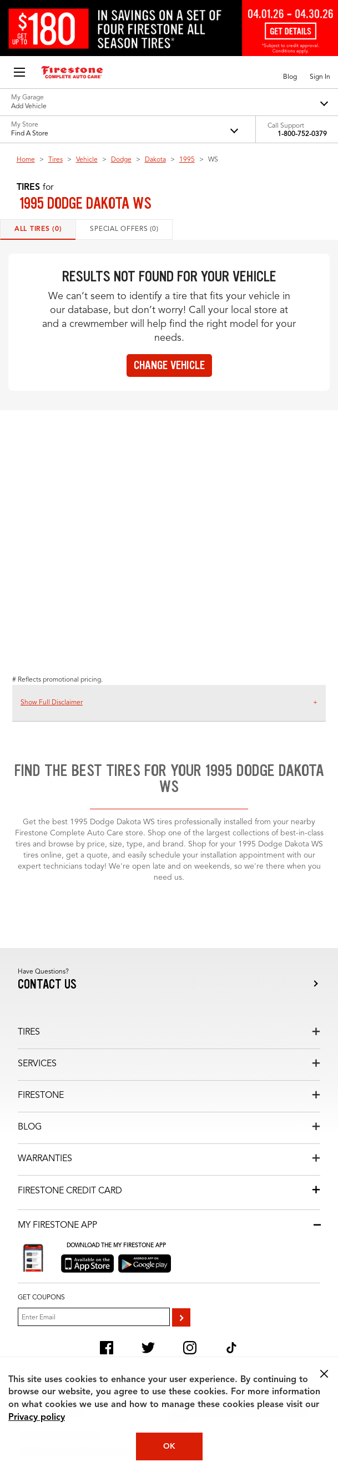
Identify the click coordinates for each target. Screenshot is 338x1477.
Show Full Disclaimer (52, 702)
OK (169, 1446)
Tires (55, 160)
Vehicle (87, 160)
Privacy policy (36, 1417)
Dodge (121, 160)
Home (26, 160)
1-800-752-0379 (302, 134)
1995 (187, 160)
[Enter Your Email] (94, 1317)
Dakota (155, 160)
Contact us (47, 984)
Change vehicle (169, 365)
